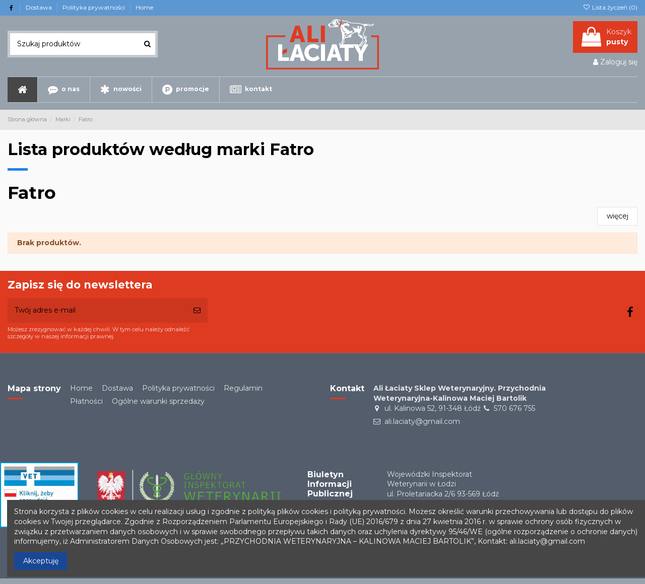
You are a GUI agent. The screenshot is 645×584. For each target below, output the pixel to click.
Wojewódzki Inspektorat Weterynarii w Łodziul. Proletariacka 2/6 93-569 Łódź (443, 484)
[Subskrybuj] (197, 310)
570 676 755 (514, 408)
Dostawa (39, 7)
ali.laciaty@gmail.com (422, 421)
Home (144, 7)
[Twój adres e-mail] (97, 310)
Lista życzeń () (610, 7)
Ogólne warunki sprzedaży (158, 401)
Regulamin (243, 388)
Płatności (86, 401)
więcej (617, 216)
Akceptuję (40, 560)
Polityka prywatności (94, 7)
